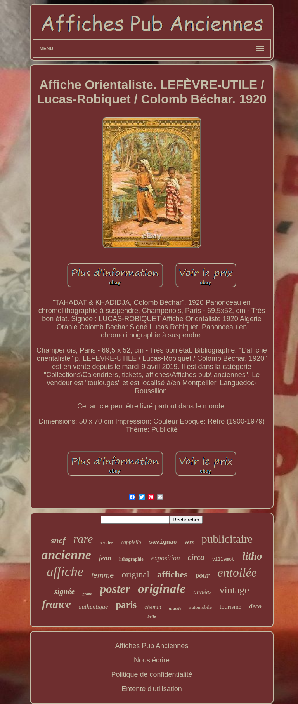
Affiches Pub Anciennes (152, 646)
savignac (163, 542)
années (202, 592)
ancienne (66, 555)
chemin (152, 607)
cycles (106, 542)
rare (83, 538)
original (135, 574)
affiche (65, 571)
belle (151, 616)
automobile (200, 607)
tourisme (230, 606)
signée (64, 591)
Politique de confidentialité (151, 674)
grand (87, 594)
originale (161, 589)
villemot (223, 559)
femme (102, 575)
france (56, 604)
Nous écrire (152, 660)
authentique (93, 606)
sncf (58, 540)
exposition (165, 558)
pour (203, 575)
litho (252, 556)
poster (115, 589)
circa (196, 557)
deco (255, 606)
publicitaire (227, 539)
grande (175, 608)
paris (126, 605)
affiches (172, 574)
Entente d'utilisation (151, 689)
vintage (234, 590)
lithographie (131, 559)
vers (189, 542)
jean (105, 558)
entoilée (237, 572)
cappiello (131, 542)
